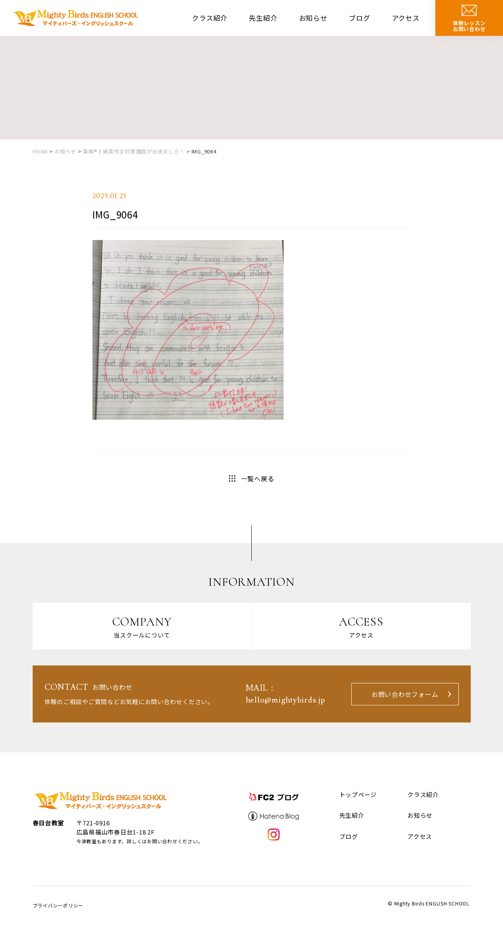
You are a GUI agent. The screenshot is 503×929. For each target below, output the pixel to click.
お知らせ (313, 18)
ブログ (359, 18)
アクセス (406, 18)
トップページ (358, 794)
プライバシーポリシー (58, 905)
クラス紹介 (209, 18)
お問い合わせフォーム (405, 694)
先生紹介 (263, 18)
